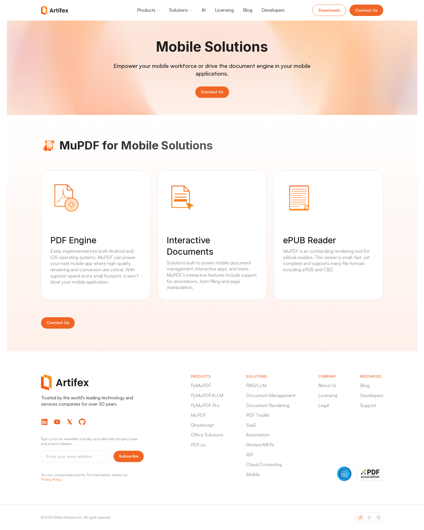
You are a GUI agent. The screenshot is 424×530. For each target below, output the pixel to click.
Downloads (329, 10)
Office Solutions (207, 435)
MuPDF (198, 415)
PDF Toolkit (257, 415)
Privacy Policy (51, 479)
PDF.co (198, 445)
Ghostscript (202, 425)
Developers (371, 395)
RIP (249, 455)
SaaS (251, 425)
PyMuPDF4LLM (207, 395)
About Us (327, 385)
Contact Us (366, 10)
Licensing (327, 395)
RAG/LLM (256, 385)
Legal (323, 405)
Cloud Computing (264, 464)
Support (368, 405)
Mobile (253, 474)
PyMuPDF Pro (205, 405)
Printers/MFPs (260, 445)
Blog (365, 385)
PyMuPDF (201, 385)
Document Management (270, 395)
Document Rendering (267, 405)
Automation (257, 435)
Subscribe (128, 456)
